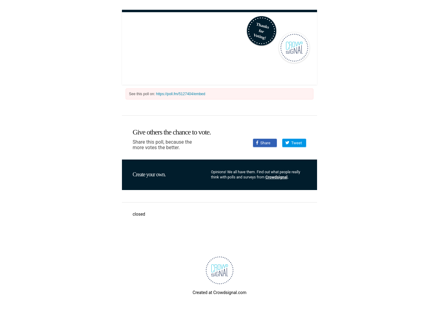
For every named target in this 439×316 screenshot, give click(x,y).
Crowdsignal (276, 177)
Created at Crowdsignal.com (219, 292)
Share (263, 143)
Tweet (293, 143)
